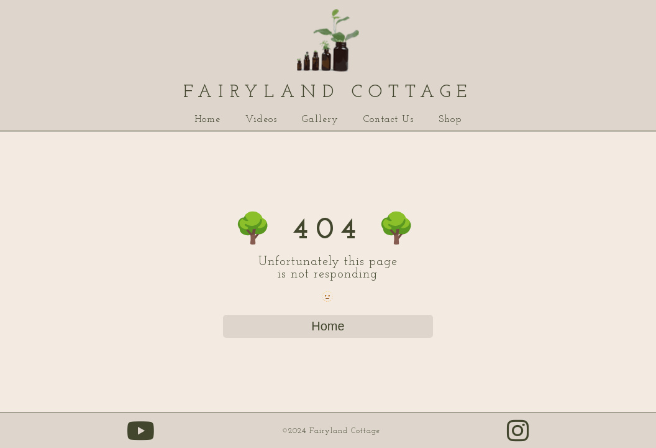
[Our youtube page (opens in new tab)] (141, 437)
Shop (450, 119)
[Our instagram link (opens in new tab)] (518, 437)
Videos (261, 119)
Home (207, 119)
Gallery (320, 119)
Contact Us (388, 119)
